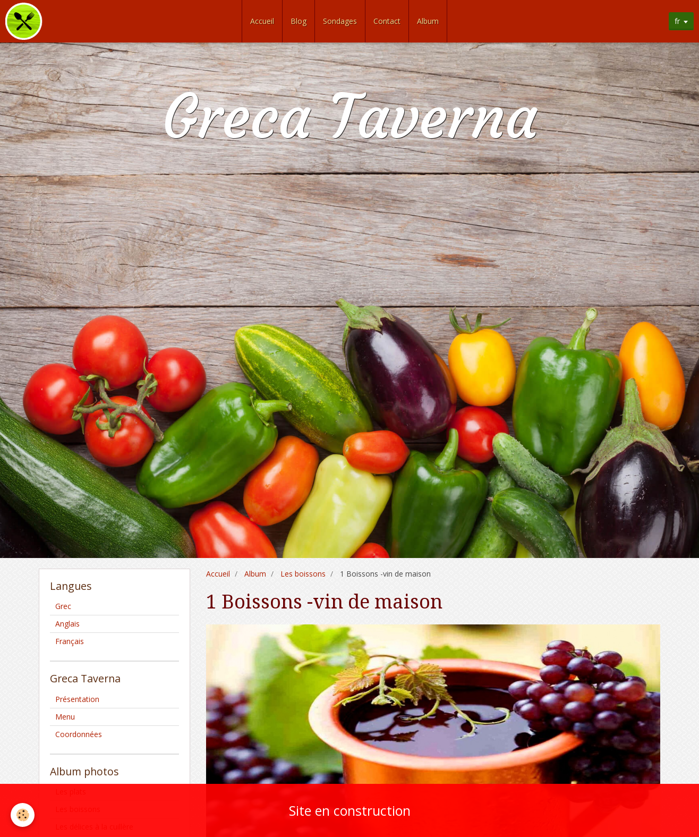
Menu (65, 717)
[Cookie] (23, 815)
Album (428, 21)
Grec (63, 606)
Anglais (67, 624)
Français (69, 641)
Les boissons (303, 574)
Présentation (77, 699)
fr (677, 21)
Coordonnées (78, 734)
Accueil (262, 21)
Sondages (340, 21)
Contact (386, 21)
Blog (298, 21)
